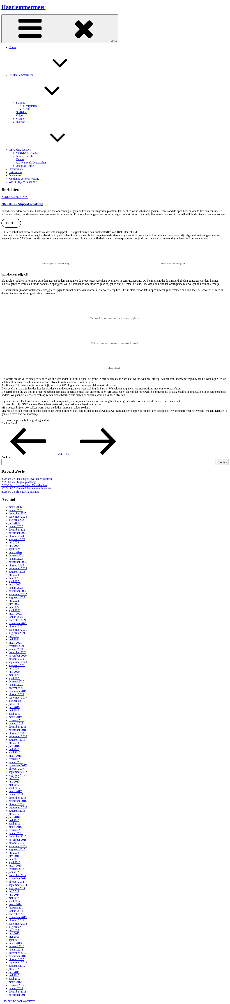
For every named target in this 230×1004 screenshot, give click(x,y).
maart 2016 (15, 826)
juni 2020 (14, 671)
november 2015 (18, 839)
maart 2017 (15, 791)
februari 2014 (16, 907)
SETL (26, 109)
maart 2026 (15, 506)
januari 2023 (16, 587)
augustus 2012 (17, 965)
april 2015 (14, 862)
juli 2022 (14, 600)
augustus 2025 (17, 519)
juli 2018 (14, 742)
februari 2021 (16, 645)
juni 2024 (14, 545)
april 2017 (14, 788)
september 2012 (18, 962)
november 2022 (18, 590)
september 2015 (18, 846)
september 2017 (18, 771)
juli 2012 (14, 968)
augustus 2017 (17, 775)
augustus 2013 (17, 926)
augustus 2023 (17, 571)
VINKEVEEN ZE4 (27, 152)
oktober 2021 (16, 626)
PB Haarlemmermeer (48, 74)
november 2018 (18, 729)
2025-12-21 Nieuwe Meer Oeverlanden (24, 485)
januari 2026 (16, 510)
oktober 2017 (16, 768)
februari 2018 (16, 758)
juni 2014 (14, 894)
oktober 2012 (16, 959)
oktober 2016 (16, 804)
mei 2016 (14, 820)
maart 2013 (15, 943)
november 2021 (18, 623)
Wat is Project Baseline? (23, 181)
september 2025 (18, 516)
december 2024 (17, 529)
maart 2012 (15, 981)
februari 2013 (16, 946)
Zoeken (6, 457)
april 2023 (14, 581)
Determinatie (16, 169)
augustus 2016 (17, 810)
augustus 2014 (17, 888)
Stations (47, 102)
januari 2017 (16, 794)
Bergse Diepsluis (25, 156)
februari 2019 (16, 720)
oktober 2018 (16, 733)
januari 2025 (16, 526)
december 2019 (17, 687)
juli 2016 (14, 813)
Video (19, 115)
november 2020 (18, 655)
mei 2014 (14, 897)
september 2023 (18, 568)
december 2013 (17, 914)
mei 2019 (14, 710)
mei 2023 (14, 578)
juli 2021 (14, 636)
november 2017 (18, 765)
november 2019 (18, 691)
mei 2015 (14, 859)
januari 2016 (16, 833)
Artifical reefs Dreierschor (31, 162)
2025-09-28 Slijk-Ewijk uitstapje (20, 491)
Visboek (20, 118)
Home (12, 47)
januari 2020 (16, 684)
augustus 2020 (17, 665)
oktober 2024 (16, 536)
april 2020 (14, 678)
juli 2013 (14, 930)
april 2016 (14, 823)
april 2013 (14, 939)
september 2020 (18, 662)
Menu (60, 28)
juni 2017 (14, 781)
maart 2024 (15, 552)
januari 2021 (16, 649)
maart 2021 (15, 642)
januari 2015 (16, 872)
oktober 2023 (16, 565)
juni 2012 (14, 972)
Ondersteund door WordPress (18, 1000)
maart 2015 (15, 865)
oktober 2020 (16, 658)
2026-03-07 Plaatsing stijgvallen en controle (26, 478)
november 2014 (18, 878)
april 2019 (14, 713)
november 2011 (17, 994)
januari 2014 (16, 910)
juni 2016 (14, 817)
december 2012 (17, 952)
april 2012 (14, 978)
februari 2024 (16, 555)
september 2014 (18, 884)
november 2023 (18, 561)
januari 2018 (16, 762)
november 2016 (18, 800)
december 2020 (17, 652)
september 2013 (18, 923)
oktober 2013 (16, 920)
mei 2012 (14, 975)
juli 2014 (14, 891)
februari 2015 (16, 868)
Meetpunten (30, 105)
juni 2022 (14, 603)
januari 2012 (16, 988)
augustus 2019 (17, 700)
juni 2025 (14, 523)
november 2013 (18, 917)
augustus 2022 (17, 597)
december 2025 (17, 513)
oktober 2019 (16, 694)
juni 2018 (14, 746)
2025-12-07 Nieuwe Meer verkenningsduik (26, 488)
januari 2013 (16, 949)
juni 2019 (14, 707)
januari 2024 (16, 558)
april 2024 (14, 548)
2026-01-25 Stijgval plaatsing (22, 204)
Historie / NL (23, 121)
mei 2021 (14, 639)
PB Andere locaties (47, 149)
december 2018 (17, 726)
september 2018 (18, 736)
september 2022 (18, 594)
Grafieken (21, 112)
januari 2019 (16, 723)
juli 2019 (14, 704)
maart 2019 (15, 716)
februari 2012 (16, 985)
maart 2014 (15, 904)
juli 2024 (14, 542)
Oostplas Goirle (25, 165)
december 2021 (17, 620)
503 (68, 453)
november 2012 (18, 956)
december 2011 (17, 991)
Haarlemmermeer (23, 7)
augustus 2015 (17, 849)
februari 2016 (16, 830)
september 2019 (18, 697)
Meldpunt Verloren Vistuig (24, 178)
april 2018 (14, 752)
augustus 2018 (17, 739)
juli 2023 (14, 574)
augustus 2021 (17, 632)
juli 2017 (14, 778)
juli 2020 (14, 668)
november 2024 (18, 532)
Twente (20, 159)
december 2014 (17, 875)
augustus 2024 (17, 539)
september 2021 (18, 629)
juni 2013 (14, 933)
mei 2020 (14, 674)
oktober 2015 (16, 842)
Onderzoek (15, 175)
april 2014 (14, 901)
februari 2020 (16, 681)
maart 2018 (15, 755)
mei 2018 (14, 749)
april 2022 (14, 610)
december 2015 (17, 836)
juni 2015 (14, 855)
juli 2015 (14, 852)
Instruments (15, 172)
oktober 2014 (16, 881)
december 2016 (17, 797)
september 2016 (18, 807)
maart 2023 (15, 584)
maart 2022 (15, 613)
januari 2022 (16, 616)
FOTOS (11, 223)
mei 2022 (14, 607)
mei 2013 (14, 936)
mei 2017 (14, 784)
